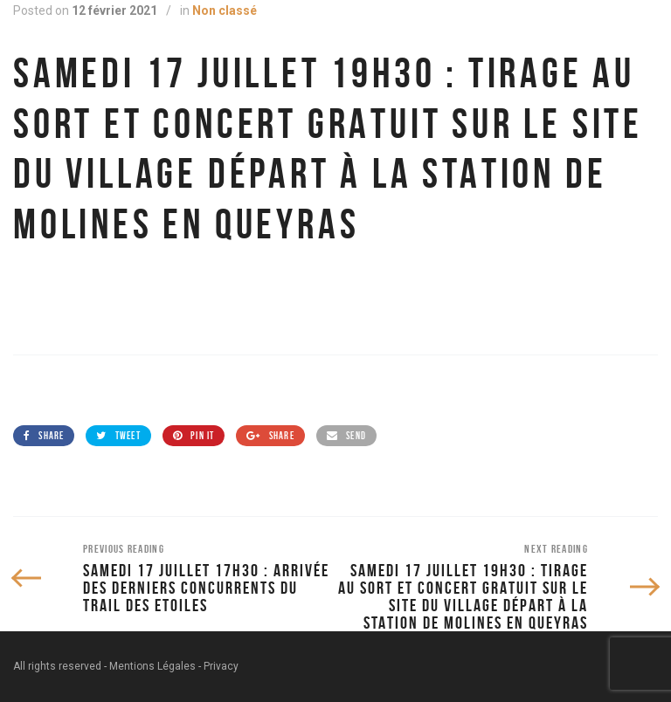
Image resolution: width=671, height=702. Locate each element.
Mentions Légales (152, 666)
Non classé (224, 10)
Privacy (221, 666)
